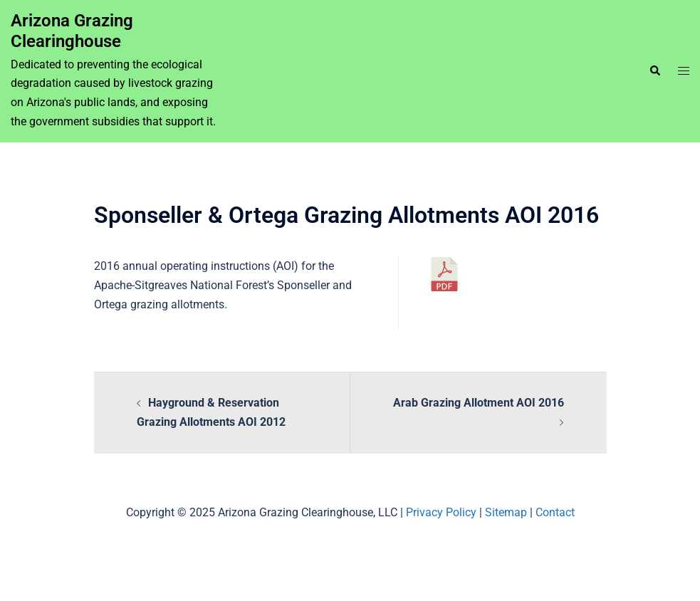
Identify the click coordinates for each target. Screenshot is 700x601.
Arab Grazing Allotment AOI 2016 (478, 402)
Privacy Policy (441, 512)
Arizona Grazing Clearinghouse (72, 31)
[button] (654, 71)
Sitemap (506, 512)
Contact (555, 512)
